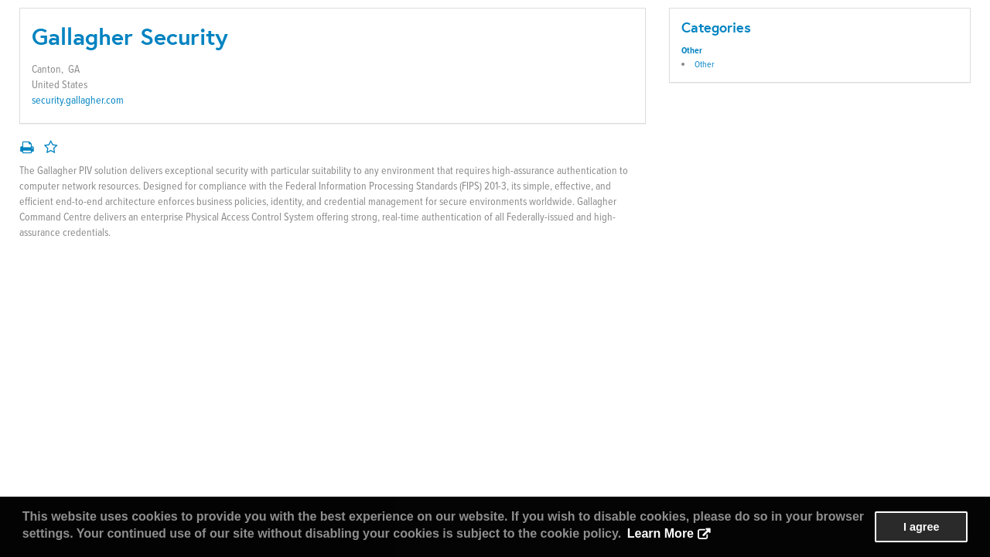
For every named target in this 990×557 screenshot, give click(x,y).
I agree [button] (921, 527)
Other (691, 50)
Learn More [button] (660, 533)
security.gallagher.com (78, 99)
